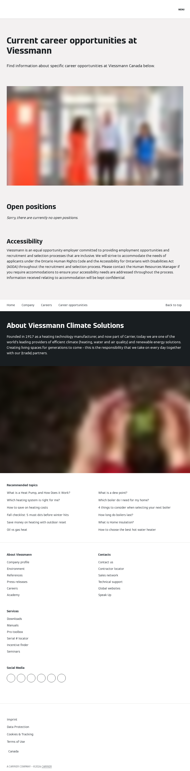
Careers (46, 305)
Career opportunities (73, 305)
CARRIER (47, 766)
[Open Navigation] (181, 9)
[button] (174, 305)
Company (28, 305)
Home (11, 305)
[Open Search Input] (172, 9)
